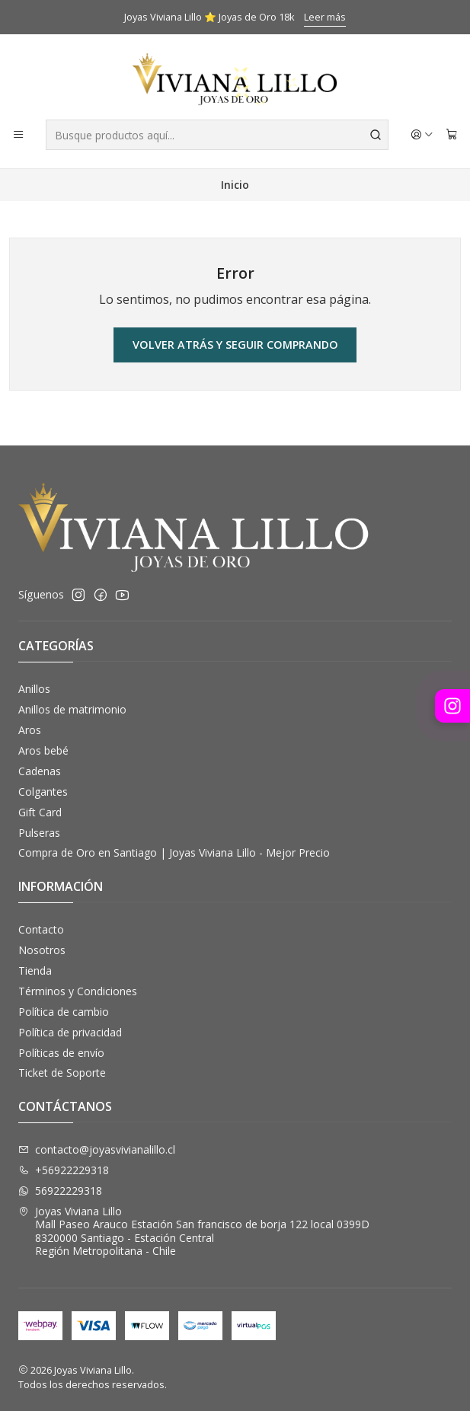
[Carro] (452, 134)
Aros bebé (43, 750)
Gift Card (40, 812)
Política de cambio (63, 1011)
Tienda (35, 970)
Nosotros (42, 950)
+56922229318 (63, 1170)
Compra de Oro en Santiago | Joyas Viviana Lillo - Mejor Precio (174, 852)
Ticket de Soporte (62, 1072)
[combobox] (217, 135)
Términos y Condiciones (77, 991)
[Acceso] (422, 134)
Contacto (41, 929)
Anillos (34, 689)
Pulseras (39, 832)
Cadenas (39, 771)
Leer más (325, 17)
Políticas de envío (61, 1052)
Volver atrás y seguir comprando (235, 344)
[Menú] (18, 134)
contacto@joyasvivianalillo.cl (96, 1149)
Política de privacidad (70, 1032)
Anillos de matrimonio (72, 709)
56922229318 (60, 1190)
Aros (29, 730)
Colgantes (43, 791)
